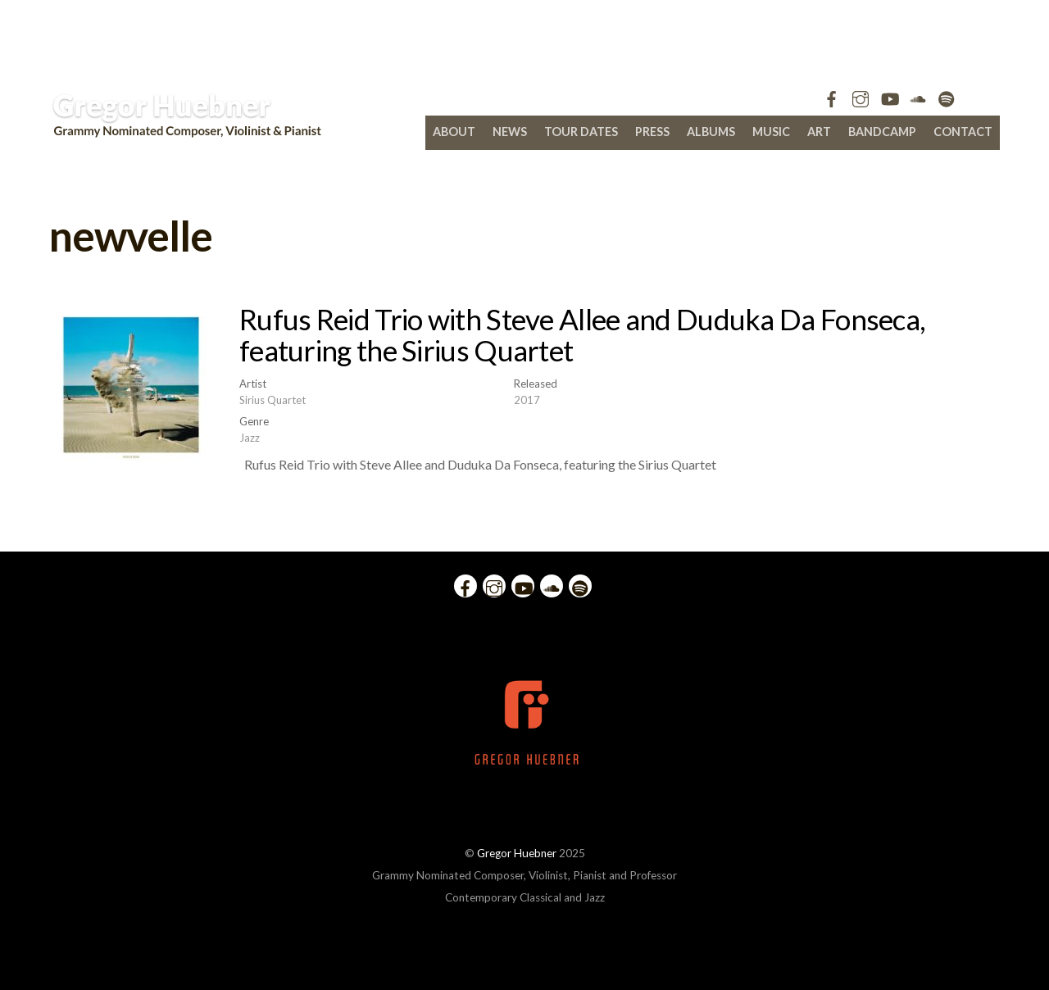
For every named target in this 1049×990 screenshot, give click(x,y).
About (454, 132)
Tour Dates (581, 132)
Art (819, 132)
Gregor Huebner (516, 853)
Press (652, 132)
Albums (711, 132)
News (510, 132)
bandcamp (882, 132)
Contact (962, 132)
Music (771, 132)
